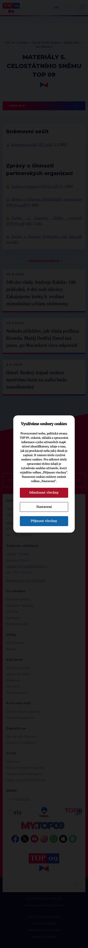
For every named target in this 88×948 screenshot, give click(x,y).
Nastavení (44, 507)
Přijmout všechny (44, 521)
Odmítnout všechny (44, 492)
